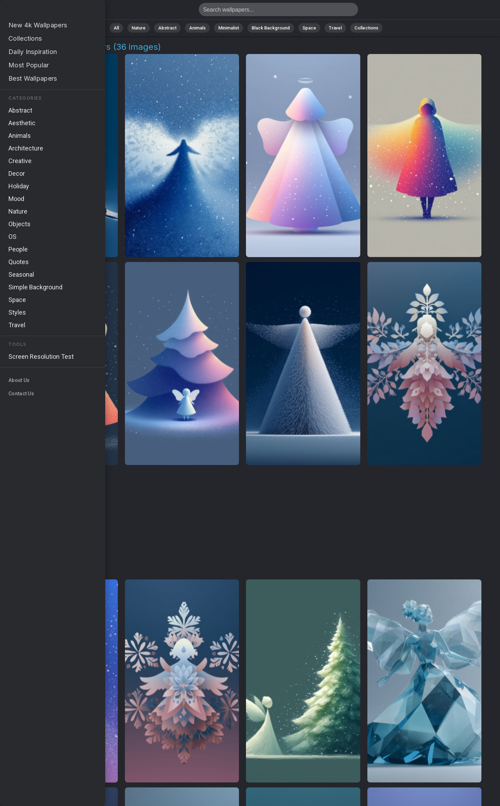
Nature (139, 28)
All (116, 28)
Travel (335, 28)
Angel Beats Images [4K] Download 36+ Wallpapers (42, 11)
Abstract (167, 28)
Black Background (271, 28)
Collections (366, 28)
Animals (197, 28)
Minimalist (228, 28)
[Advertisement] (243, 522)
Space (309, 28)
